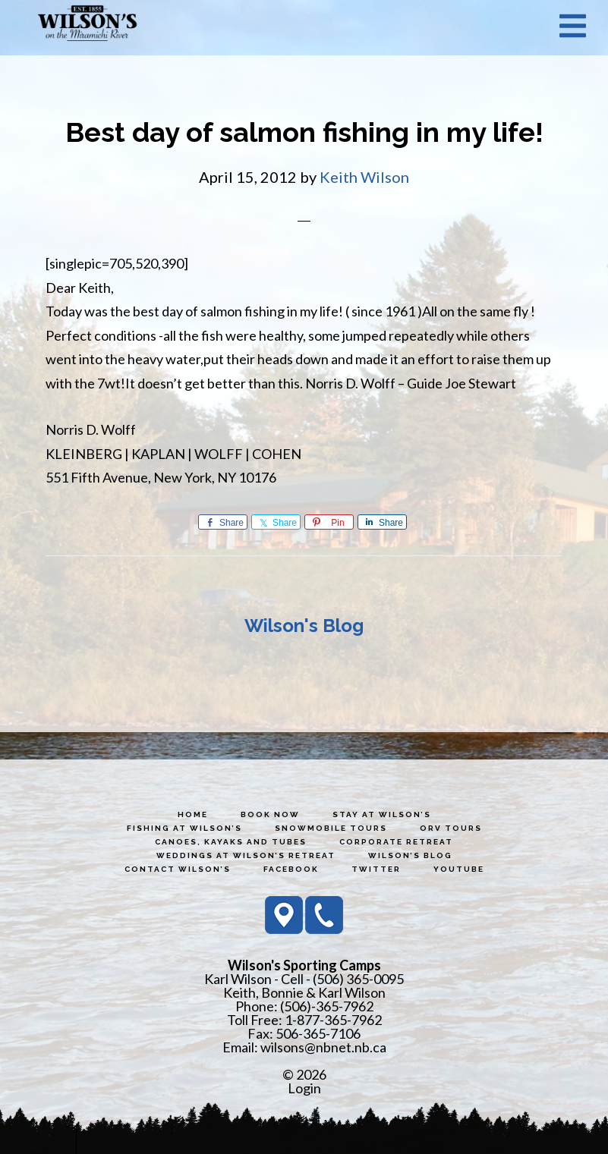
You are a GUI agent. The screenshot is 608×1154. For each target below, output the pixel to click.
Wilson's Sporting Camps (87, 25)
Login (304, 1088)
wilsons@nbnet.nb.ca (323, 1047)
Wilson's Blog (304, 626)
